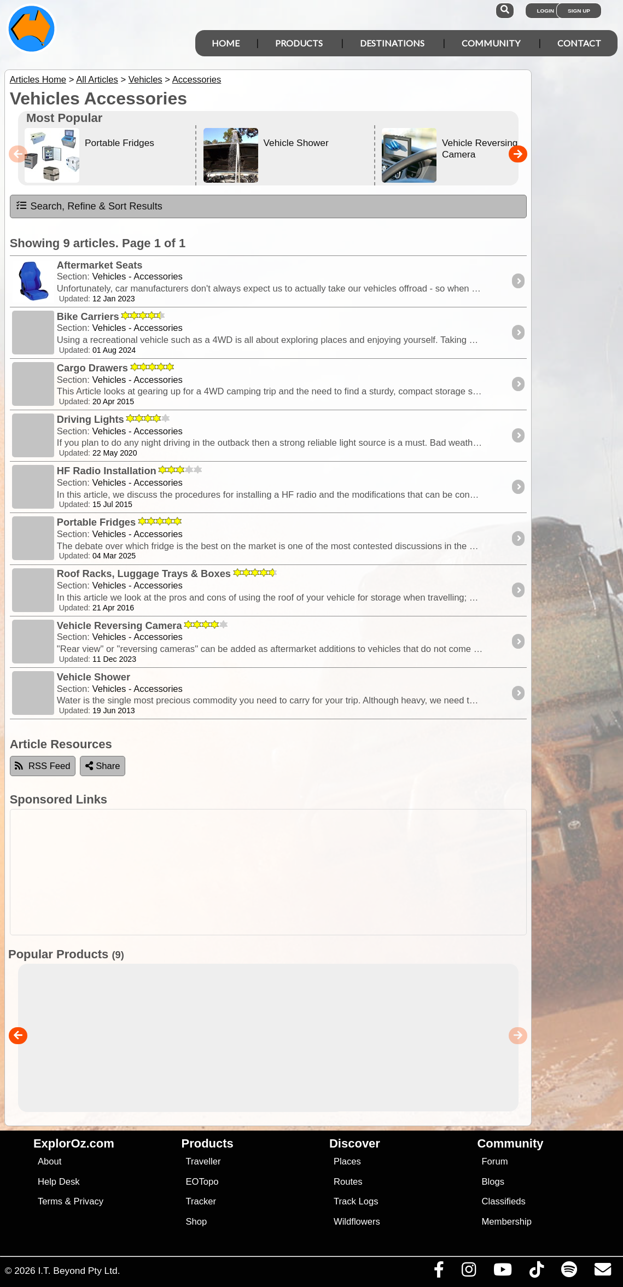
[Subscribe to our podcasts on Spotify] (569, 1272)
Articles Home (38, 79)
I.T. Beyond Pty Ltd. (79, 1270)
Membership (506, 1221)
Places (347, 1161)
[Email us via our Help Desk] (602, 1272)
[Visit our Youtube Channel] (502, 1272)
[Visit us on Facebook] (438, 1272)
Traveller (202, 1161)
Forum (494, 1161)
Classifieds (503, 1201)
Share (102, 766)
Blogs (492, 1182)
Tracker (200, 1201)
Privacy (89, 1201)
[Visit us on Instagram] (468, 1272)
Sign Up (579, 11)
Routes (348, 1182)
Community (491, 43)
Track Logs (356, 1201)
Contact (579, 43)
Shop (196, 1221)
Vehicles (145, 79)
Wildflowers (357, 1221)
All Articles (97, 79)
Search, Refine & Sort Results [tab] (88, 205)
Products (299, 43)
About (49, 1161)
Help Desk (59, 1182)
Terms (50, 1201)
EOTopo (201, 1182)
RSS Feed (43, 766)
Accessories (197, 79)
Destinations (392, 43)
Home (226, 43)
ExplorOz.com (73, 1143)
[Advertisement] (317, 872)
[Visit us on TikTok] (536, 1272)
